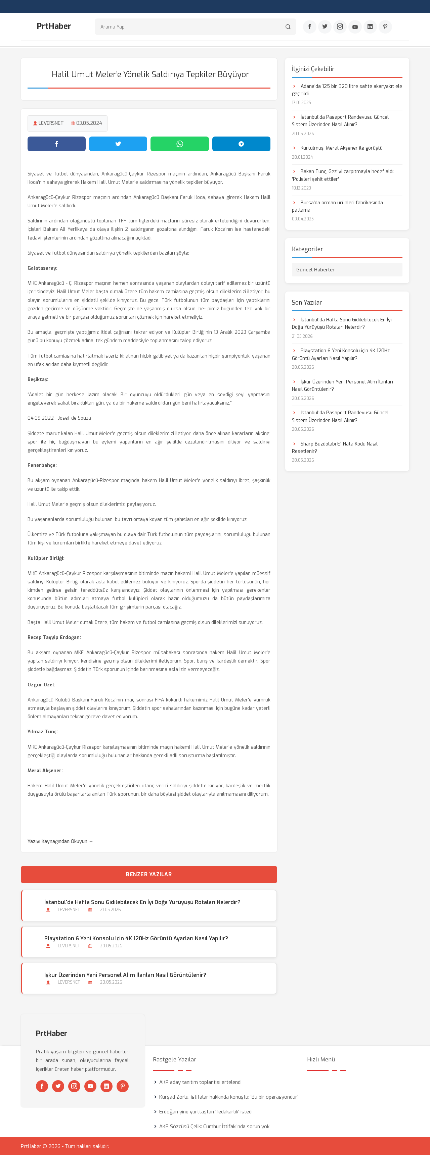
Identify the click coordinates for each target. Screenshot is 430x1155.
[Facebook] (309, 27)
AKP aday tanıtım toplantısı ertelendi (200, 1081)
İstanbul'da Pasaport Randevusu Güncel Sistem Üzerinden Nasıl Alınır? (340, 120)
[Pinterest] (385, 27)
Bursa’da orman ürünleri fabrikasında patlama (337, 206)
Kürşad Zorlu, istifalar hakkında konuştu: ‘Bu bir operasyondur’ (228, 1096)
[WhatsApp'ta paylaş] (179, 143)
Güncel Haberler (315, 269)
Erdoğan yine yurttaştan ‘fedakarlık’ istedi (206, 1111)
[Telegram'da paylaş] (241, 143)
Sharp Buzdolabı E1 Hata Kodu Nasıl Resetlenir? (335, 447)
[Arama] (288, 27)
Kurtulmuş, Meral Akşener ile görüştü (337, 148)
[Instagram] (340, 27)
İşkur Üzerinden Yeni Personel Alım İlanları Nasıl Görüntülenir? (125, 974)
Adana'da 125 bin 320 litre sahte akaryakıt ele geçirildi (347, 89)
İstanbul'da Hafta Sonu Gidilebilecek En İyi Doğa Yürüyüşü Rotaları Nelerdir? (142, 901)
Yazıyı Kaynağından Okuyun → (60, 841)
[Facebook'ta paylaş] (57, 143)
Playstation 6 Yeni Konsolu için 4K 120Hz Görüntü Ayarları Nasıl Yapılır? (136, 938)
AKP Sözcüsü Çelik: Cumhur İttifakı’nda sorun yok (214, 1125)
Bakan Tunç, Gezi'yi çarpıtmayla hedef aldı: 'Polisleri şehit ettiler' (343, 175)
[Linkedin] (370, 27)
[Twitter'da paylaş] (118, 143)
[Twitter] (325, 27)
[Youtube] (355, 27)
